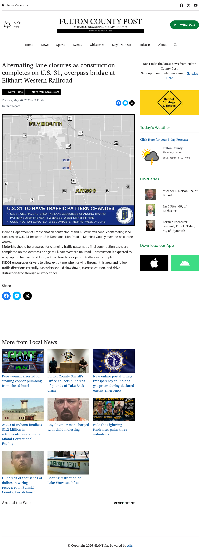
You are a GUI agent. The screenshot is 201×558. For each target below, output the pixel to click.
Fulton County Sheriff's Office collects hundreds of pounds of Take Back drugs (68, 371)
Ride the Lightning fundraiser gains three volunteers (114, 417)
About (162, 44)
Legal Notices (121, 44)
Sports (60, 44)
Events (77, 44)
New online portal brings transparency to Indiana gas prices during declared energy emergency (114, 371)
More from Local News (45, 92)
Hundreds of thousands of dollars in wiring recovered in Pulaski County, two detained (23, 473)
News (44, 44)
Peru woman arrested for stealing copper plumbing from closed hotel (23, 368)
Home (29, 44)
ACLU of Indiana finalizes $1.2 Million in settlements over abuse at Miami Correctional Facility (23, 422)
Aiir (129, 545)
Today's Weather (155, 127)
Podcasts (145, 44)
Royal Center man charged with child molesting (68, 415)
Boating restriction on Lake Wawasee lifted (68, 468)
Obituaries (97, 44)
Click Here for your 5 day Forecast (164, 139)
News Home (15, 92)
